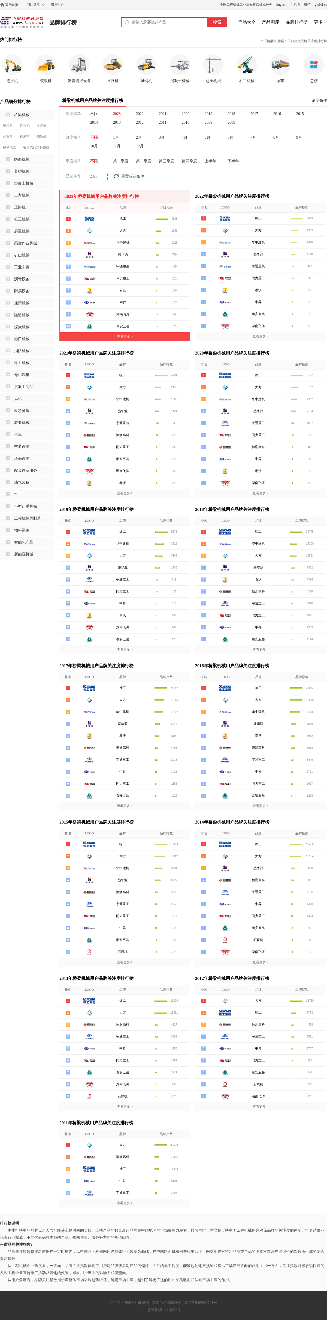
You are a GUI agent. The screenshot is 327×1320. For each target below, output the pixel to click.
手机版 (295, 5)
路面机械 (21, 159)
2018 (231, 114)
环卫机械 (21, 363)
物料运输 (21, 530)
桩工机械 (21, 219)
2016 (277, 114)
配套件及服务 (25, 470)
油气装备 (21, 482)
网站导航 (33, 5)
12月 (140, 146)
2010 (185, 122)
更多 (318, 22)
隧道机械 (21, 315)
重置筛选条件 (132, 176)
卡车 (18, 435)
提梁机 (41, 126)
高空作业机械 (25, 243)
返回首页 (11, 5)
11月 (116, 146)
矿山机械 (21, 255)
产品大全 (247, 22)
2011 (162, 122)
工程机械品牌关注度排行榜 (307, 41)
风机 (18, 399)
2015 (300, 114)
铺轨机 (41, 136)
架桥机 (8, 126)
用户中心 (57, 5)
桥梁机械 (21, 115)
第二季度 (143, 161)
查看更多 (125, 336)
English (281, 5)
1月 (116, 137)
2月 (139, 137)
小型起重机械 (25, 506)
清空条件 (319, 100)
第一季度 (120, 161)
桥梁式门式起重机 (36, 147)
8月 (276, 137)
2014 (94, 122)
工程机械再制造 (27, 518)
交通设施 (21, 447)
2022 (140, 114)
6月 (230, 137)
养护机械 (21, 171)
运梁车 (8, 136)
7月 (253, 137)
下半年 (233, 161)
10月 (94, 146)
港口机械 (21, 339)
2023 (117, 114)
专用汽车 (21, 375)
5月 (207, 137)
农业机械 (21, 423)
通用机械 (21, 303)
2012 (140, 122)
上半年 (210, 161)
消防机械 (21, 351)
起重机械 (21, 231)
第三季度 (166, 161)
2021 (162, 114)
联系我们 (172, 1310)
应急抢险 (21, 411)
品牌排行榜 (63, 23)
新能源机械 (23, 554)
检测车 (25, 136)
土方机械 (21, 195)
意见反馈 (154, 1310)
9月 (299, 137)
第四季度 (189, 161)
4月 (184, 137)
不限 (94, 114)
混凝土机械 (23, 183)
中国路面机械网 (21, 22)
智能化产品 (23, 542)
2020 (185, 114)
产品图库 (270, 22)
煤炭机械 (21, 327)
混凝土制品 (23, 387)
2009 (208, 122)
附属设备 (21, 291)
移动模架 (9, 147)
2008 (231, 122)
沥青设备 (21, 279)
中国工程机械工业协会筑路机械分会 (246, 5)
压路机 (20, 207)
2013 (117, 122)
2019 (208, 114)
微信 (307, 5)
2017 (254, 114)
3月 (162, 137)
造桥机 (25, 126)
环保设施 (21, 458)
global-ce (321, 5)
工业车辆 (21, 267)
